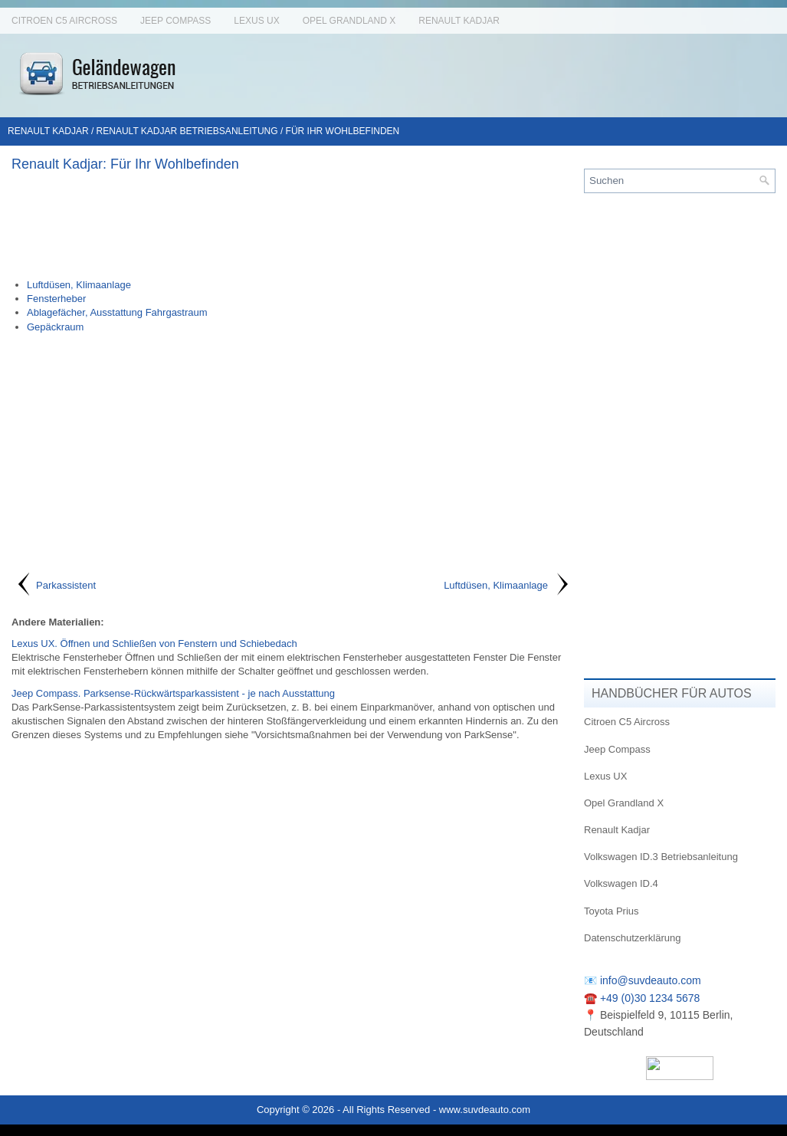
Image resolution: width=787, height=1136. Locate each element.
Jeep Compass (175, 20)
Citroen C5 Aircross (64, 20)
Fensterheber (56, 298)
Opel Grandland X (349, 20)
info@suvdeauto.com (650, 980)
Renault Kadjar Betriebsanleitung (187, 131)
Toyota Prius (611, 911)
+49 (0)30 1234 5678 (650, 998)
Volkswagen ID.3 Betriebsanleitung (661, 856)
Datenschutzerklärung (632, 938)
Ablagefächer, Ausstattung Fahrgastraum (117, 312)
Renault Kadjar (459, 20)
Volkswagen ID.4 (621, 883)
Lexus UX (256, 20)
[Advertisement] (291, 225)
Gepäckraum (55, 327)
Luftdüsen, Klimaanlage (79, 285)
